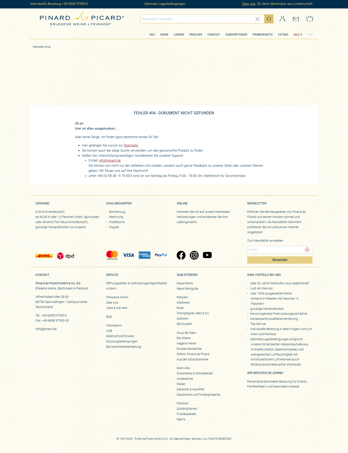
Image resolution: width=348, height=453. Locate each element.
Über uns (112, 302)
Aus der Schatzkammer (193, 359)
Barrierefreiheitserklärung (123, 346)
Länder (179, 34)
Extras (283, 34)
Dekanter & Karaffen (191, 389)
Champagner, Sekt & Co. (193, 313)
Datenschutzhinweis (120, 336)
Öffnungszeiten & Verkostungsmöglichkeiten (136, 283)
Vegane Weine (186, 343)
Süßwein (182, 318)
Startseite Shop (42, 46)
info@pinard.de (110, 160)
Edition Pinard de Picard (193, 354)
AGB (109, 330)
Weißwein (183, 302)
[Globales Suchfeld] (203, 19)
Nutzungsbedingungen (122, 341)
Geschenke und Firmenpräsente (198, 394)
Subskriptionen (236, 34)
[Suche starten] (268, 19)
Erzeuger (195, 34)
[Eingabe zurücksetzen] (257, 19)
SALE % (297, 34)
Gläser (181, 384)
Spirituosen (184, 324)
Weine (164, 34)
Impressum (114, 325)
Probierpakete (263, 34)
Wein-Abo (183, 368)
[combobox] (207, 18)
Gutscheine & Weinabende (195, 373)
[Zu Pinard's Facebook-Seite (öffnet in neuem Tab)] (181, 256)
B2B (310, 34)
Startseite (131, 145)
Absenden (280, 260)
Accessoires (185, 378)
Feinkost (214, 34)
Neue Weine (185, 283)
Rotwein (182, 297)
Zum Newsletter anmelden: (265, 240)
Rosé (180, 308)
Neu (152, 34)
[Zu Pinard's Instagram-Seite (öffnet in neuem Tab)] (194, 256)
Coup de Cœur (186, 332)
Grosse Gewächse (189, 348)
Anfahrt (111, 288)
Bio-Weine (183, 338)
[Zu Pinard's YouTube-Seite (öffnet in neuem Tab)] (207, 256)
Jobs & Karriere (116, 308)
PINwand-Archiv (117, 297)
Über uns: (249, 4)
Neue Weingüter (188, 288)
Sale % (181, 419)
